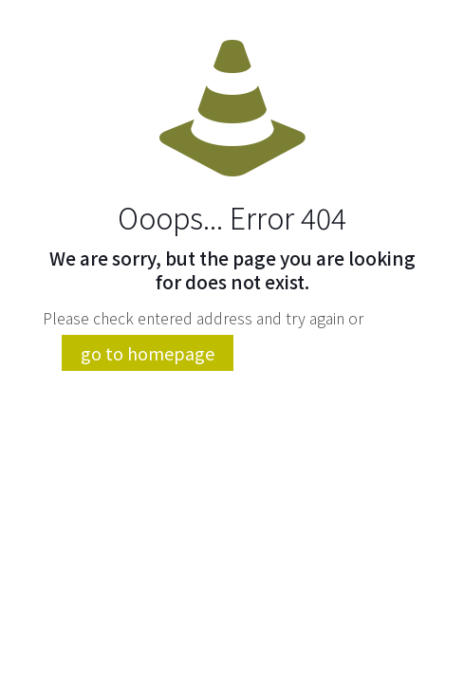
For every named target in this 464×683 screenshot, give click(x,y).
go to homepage (147, 353)
